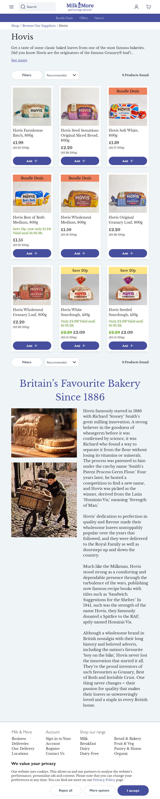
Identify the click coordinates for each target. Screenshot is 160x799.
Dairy (85, 748)
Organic (121, 753)
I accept (133, 790)
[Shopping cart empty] (148, 7)
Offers (84, 17)
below (85, 63)
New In (99, 17)
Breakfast (88, 743)
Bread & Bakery (127, 739)
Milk (84, 739)
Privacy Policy (104, 780)
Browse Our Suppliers (39, 26)
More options (99, 790)
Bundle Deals (64, 17)
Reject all (65, 790)
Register (53, 748)
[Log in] (136, 7)
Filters (26, 75)
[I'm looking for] (37, 6)
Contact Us (55, 753)
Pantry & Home (127, 748)
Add (32, 161)
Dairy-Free (89, 753)
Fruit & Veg (124, 743)
